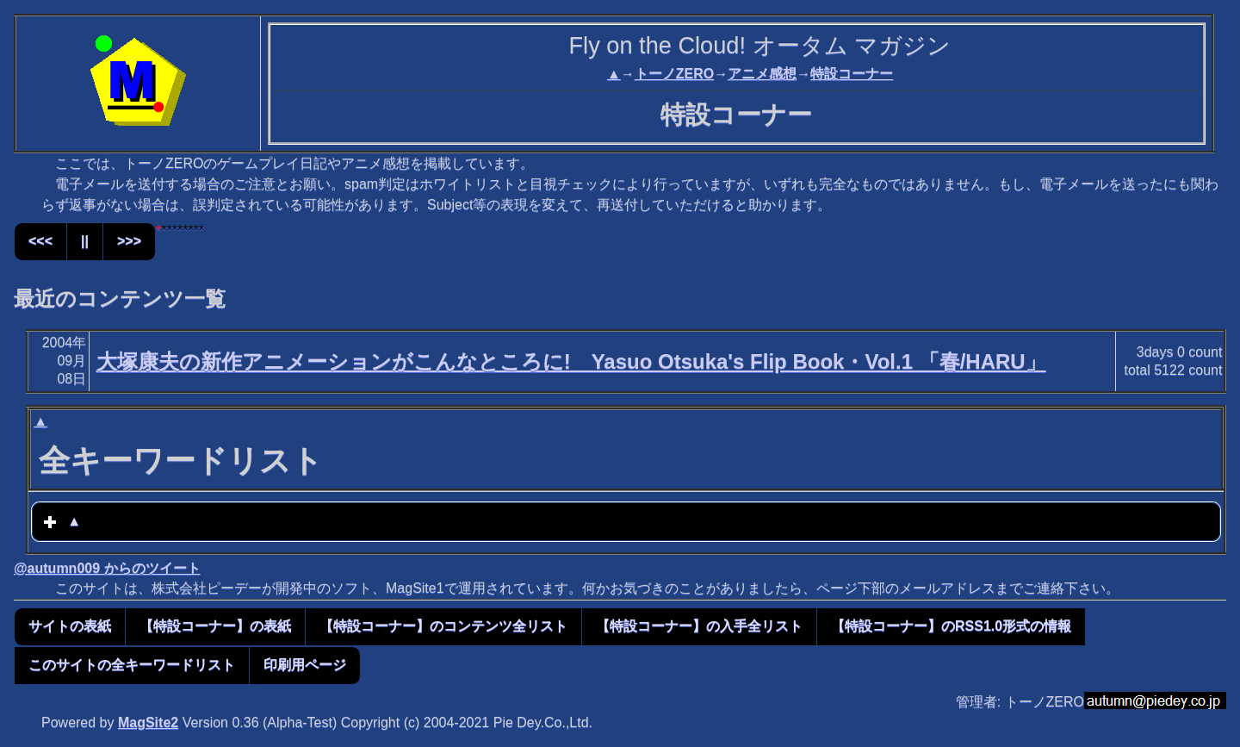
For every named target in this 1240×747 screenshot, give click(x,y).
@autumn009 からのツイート (107, 568)
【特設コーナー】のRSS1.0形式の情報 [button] (951, 626)
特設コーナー (851, 73)
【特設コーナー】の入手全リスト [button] (699, 626)
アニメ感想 (762, 73)
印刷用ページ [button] (305, 664)
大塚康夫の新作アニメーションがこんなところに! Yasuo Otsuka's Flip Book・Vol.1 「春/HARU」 (571, 361)
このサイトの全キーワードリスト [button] (131, 664)
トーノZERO (674, 73)
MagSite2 (148, 722)
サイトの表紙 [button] (69, 626)
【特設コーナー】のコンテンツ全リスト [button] (443, 626)
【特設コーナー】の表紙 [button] (215, 626)
